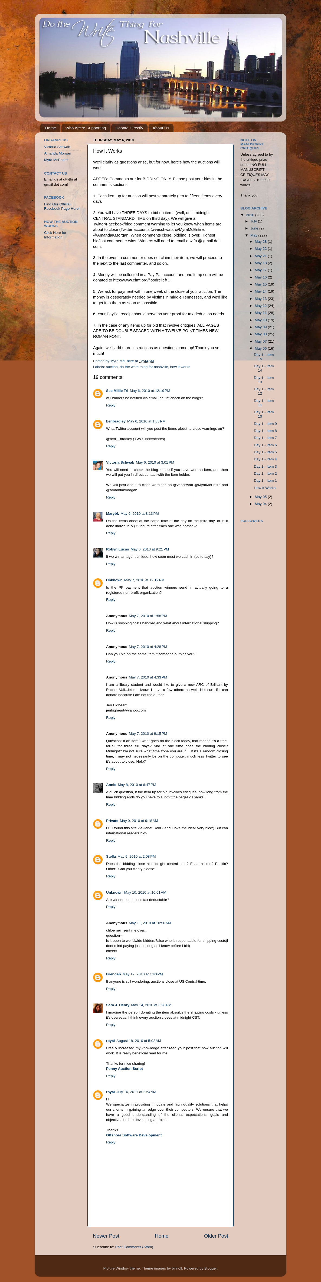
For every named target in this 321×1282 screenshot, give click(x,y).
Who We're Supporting (85, 128)
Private (112, 821)
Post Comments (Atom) (134, 1247)
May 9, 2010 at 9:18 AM (139, 821)
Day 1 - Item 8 (265, 431)
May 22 (261, 249)
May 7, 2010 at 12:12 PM (144, 580)
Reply (111, 405)
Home (50, 128)
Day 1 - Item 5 (265, 452)
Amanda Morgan (57, 153)
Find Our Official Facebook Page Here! (62, 206)
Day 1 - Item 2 (265, 473)
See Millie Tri (117, 391)
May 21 (261, 256)
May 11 (261, 313)
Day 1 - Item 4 (265, 459)
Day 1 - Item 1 (265, 480)
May (254, 235)
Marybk (112, 514)
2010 (250, 215)
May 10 (261, 320)
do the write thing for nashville (144, 367)
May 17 (261, 270)
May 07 (261, 341)
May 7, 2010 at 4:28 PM (148, 647)
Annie (111, 785)
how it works (180, 367)
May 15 (261, 284)
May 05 (261, 497)
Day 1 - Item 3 (265, 466)
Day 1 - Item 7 (265, 438)
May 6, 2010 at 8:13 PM (139, 514)
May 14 (261, 291)
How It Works (265, 488)
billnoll (177, 1268)
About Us (161, 128)
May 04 (261, 504)
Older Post (216, 1236)
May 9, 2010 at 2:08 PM (136, 856)
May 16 (261, 277)
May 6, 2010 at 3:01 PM (155, 462)
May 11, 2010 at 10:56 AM (150, 923)
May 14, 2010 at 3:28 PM (151, 1005)
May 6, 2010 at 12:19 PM (150, 391)
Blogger (210, 1268)
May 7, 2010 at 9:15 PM (148, 734)
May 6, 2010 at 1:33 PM (146, 421)
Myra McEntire (56, 160)
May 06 (261, 348)
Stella (111, 856)
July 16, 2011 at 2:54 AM (136, 1092)
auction (112, 367)
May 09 (261, 327)
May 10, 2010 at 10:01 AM (145, 892)
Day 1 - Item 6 (265, 445)
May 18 (261, 263)
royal (110, 1041)
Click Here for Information (55, 235)
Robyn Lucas (117, 549)
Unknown (114, 580)
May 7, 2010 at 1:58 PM (148, 616)
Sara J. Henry (117, 1005)
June (254, 228)
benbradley (116, 421)
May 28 (261, 242)
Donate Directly (129, 128)
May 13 (261, 299)
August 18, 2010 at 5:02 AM (138, 1041)
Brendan (113, 974)
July (254, 221)
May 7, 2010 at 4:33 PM (148, 677)
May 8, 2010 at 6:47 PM (137, 785)
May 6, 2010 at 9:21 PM (150, 549)
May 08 (261, 334)
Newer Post (106, 1236)
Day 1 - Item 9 (265, 424)
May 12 (261, 306)
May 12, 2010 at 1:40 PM (143, 974)
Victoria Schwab (120, 462)
